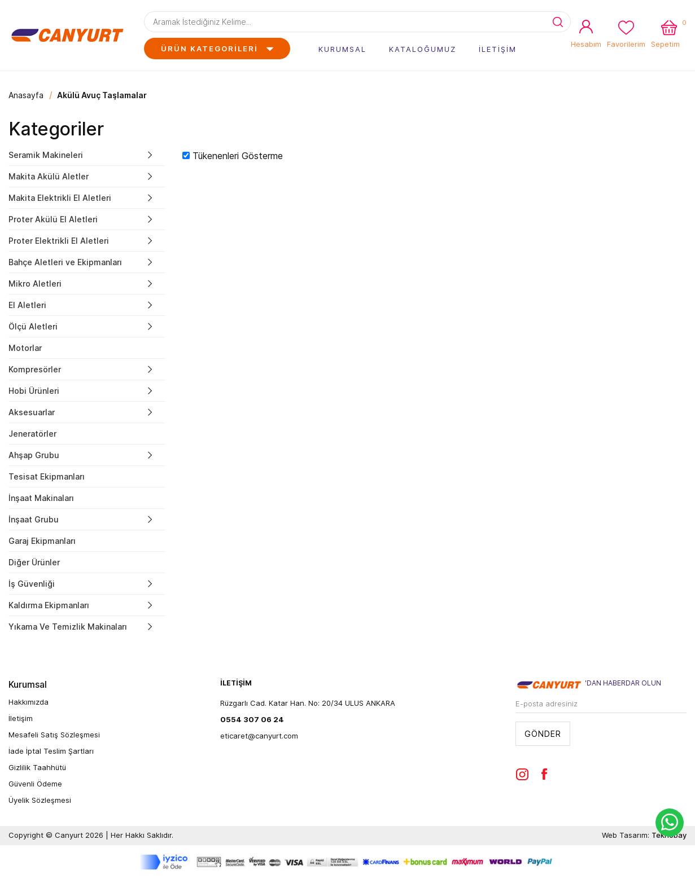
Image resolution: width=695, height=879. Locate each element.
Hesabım (586, 44)
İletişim (20, 718)
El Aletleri (27, 305)
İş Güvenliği (31, 583)
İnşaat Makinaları (41, 498)
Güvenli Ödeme (35, 783)
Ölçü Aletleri (33, 326)
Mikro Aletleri (35, 283)
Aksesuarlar (31, 412)
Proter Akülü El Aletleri (53, 219)
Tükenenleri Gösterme (238, 155)
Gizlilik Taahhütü (37, 767)
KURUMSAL (342, 49)
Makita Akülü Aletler (48, 176)
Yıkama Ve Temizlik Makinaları (67, 626)
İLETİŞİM (498, 49)
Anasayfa (25, 95)
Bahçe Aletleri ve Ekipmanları (65, 262)
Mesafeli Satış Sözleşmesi (54, 734)
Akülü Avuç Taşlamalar (102, 95)
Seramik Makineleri (45, 155)
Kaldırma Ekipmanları (48, 605)
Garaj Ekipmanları (42, 541)
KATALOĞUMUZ (422, 49)
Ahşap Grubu (33, 455)
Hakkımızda (28, 701)
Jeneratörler (32, 433)
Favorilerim (626, 44)
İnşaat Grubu (33, 519)
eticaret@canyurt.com (259, 735)
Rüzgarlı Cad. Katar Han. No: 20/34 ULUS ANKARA (307, 702)
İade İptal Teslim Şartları (51, 750)
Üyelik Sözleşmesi (39, 800)
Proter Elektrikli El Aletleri (58, 240)
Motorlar (25, 348)
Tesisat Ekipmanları (46, 476)
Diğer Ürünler (34, 562)
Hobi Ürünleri (33, 390)
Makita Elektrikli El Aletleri (59, 198)
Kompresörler (34, 369)
